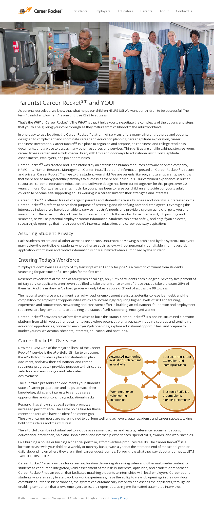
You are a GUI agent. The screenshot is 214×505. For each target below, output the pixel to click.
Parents (146, 11)
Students (80, 11)
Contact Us (184, 11)
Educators (125, 11)
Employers (103, 11)
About (164, 11)
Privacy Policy (119, 498)
